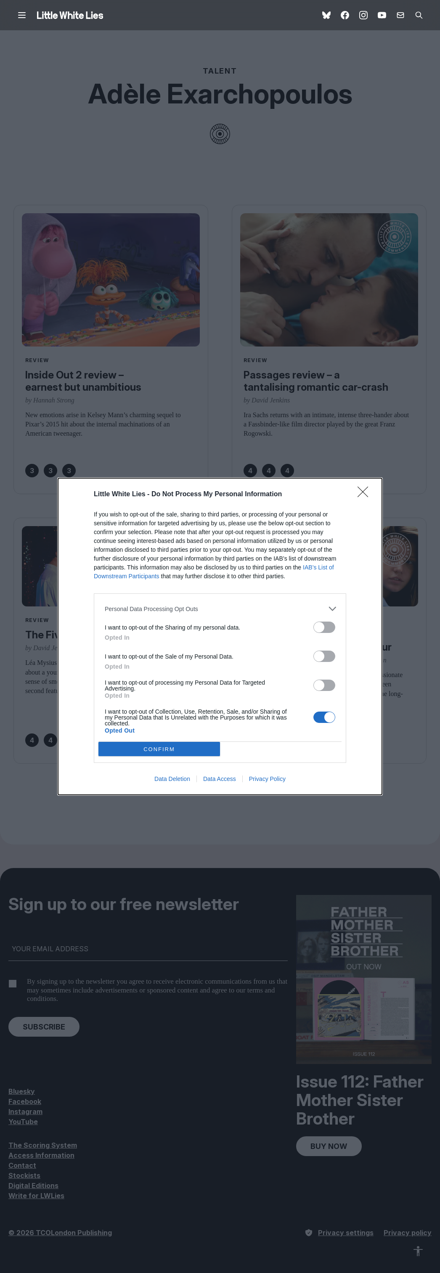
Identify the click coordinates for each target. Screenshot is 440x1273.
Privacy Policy (267, 778)
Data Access (219, 778)
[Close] (366, 495)
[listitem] (220, 608)
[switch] (324, 627)
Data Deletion (172, 778)
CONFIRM (159, 749)
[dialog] (220, 636)
